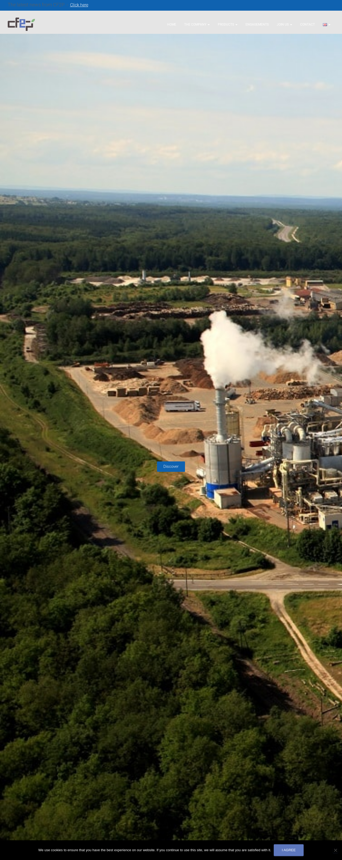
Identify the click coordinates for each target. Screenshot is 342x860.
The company (197, 24)
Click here (79, 4)
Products (228, 24)
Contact (307, 24)
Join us (284, 24)
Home (171, 24)
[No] (335, 850)
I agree (289, 850)
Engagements (257, 24)
